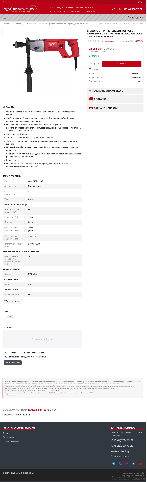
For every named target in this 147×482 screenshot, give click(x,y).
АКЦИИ (60, 7)
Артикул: (125, 41)
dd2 (10, 316)
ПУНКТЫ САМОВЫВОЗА (58, 11)
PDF (52, 7)
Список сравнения (11, 441)
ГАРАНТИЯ (76, 11)
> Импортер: (10, 395)
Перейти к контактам (120, 456)
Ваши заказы (8, 433)
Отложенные (8, 437)
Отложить (94, 69)
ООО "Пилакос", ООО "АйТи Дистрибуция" (73, 395)
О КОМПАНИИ (89, 11)
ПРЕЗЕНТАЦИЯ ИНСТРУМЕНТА (79, 7)
